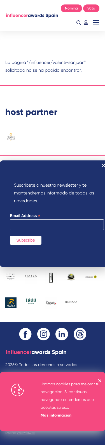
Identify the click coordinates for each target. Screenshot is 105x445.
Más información (56, 415)
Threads (80, 334)
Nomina (71, 8)
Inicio (32, 15)
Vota (91, 8)
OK (100, 381)
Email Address (25, 215)
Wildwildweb (26, 433)
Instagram (43, 334)
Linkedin (61, 334)
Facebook (25, 334)
